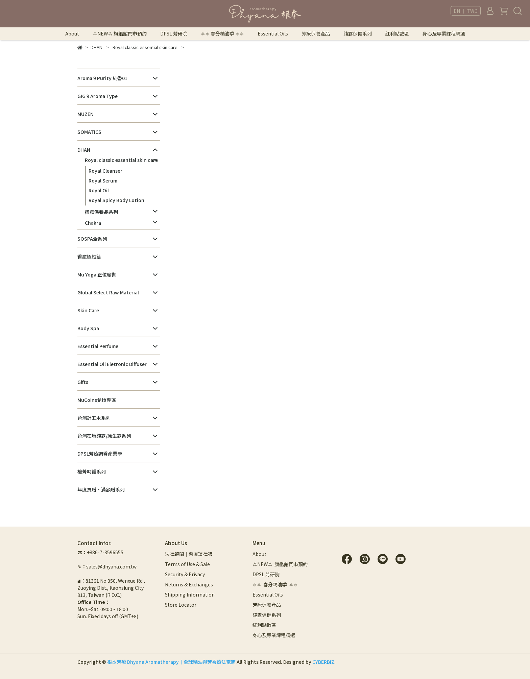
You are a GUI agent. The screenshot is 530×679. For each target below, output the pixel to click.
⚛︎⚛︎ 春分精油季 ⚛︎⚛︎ (222, 33)
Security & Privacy (185, 574)
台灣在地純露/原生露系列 (104, 435)
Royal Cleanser (105, 170)
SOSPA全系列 (92, 238)
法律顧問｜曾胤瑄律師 (188, 554)
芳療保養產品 (316, 33)
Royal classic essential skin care (121, 159)
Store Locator (180, 604)
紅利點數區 (397, 33)
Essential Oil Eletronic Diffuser (112, 364)
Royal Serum (103, 180)
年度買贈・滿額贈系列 (101, 489)
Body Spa (88, 328)
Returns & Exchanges (189, 584)
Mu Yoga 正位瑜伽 (96, 274)
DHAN (83, 149)
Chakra (93, 222)
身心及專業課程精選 (444, 33)
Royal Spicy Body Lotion (116, 200)
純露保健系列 (357, 33)
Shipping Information (190, 594)
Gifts (82, 382)
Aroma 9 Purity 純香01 (102, 78)
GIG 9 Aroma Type (97, 96)
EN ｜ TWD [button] (466, 11)
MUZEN (85, 114)
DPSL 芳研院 (173, 33)
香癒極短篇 (89, 256)
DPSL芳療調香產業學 (99, 453)
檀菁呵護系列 (91, 471)
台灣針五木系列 (94, 417)
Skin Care (88, 310)
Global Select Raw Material (108, 292)
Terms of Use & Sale (187, 564)
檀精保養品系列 (101, 212)
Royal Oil (99, 190)
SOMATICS (89, 131)
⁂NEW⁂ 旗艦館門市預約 (120, 33)
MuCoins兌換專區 (96, 399)
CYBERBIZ (323, 661)
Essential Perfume (97, 346)
